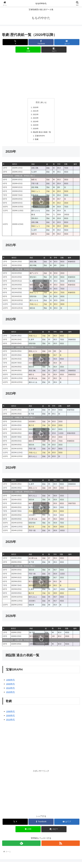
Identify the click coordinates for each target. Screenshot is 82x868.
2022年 (35, 115)
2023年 (35, 118)
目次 (38, 102)
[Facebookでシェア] (41, 42)
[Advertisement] (41, 76)
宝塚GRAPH (39, 137)
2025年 (35, 126)
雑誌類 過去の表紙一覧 (42, 133)
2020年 (35, 107)
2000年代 (10, 685)
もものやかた (41, 3)
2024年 (35, 122)
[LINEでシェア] (28, 49)
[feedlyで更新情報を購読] (21, 844)
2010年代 (10, 689)
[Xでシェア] (15, 42)
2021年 (35, 111)
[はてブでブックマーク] (66, 42)
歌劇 (36, 140)
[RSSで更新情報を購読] (60, 844)
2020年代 (10, 693)
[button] (54, 49)
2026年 (35, 129)
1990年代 (10, 681)
